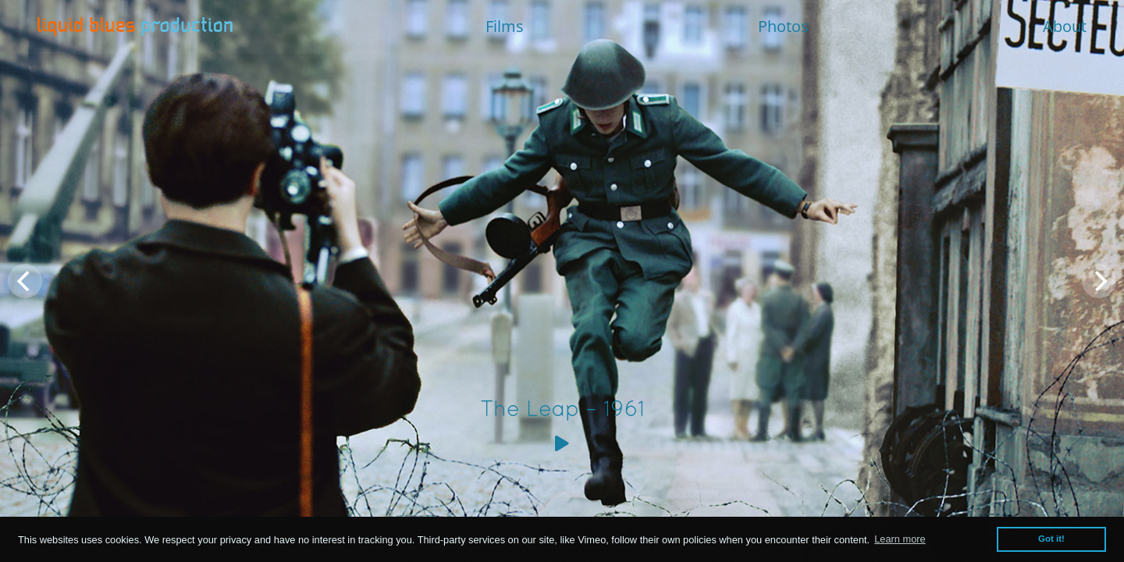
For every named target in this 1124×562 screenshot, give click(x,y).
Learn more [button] (899, 539)
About (1065, 26)
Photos (783, 26)
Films (505, 26)
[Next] (1099, 281)
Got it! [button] (1051, 538)
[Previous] (25, 281)
